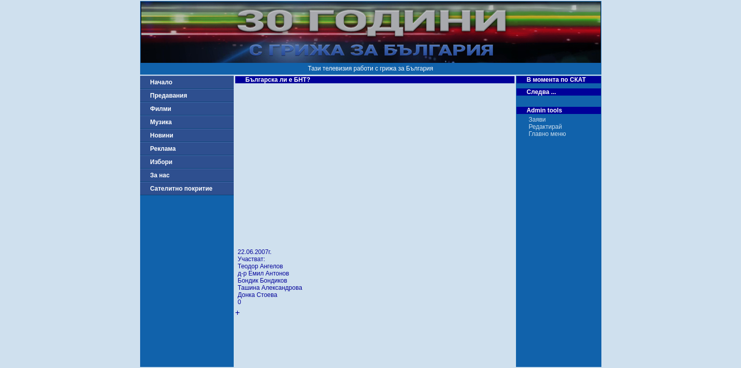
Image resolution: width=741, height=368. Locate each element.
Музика (161, 122)
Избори (161, 162)
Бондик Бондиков (262, 280)
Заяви (537, 119)
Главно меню (547, 133)
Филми (161, 108)
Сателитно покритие (181, 188)
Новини (161, 135)
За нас (160, 175)
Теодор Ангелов (260, 266)
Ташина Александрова (270, 287)
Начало (161, 82)
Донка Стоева (257, 294)
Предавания (168, 95)
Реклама (163, 148)
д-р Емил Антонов (263, 273)
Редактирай (545, 126)
